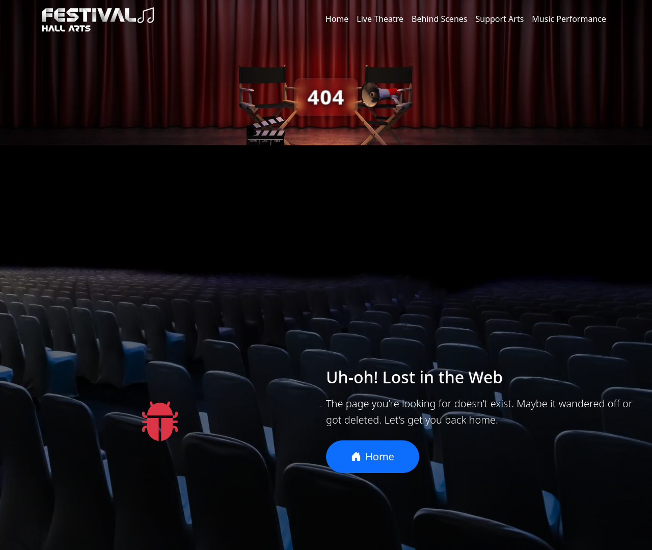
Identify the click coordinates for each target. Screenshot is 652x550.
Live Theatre (380, 18)
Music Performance (569, 18)
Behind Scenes (439, 18)
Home (337, 18)
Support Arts (499, 18)
